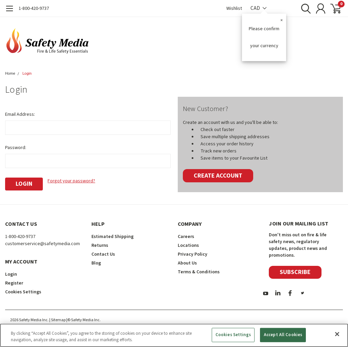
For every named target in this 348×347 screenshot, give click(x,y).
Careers (186, 236)
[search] (303, 8)
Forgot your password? (71, 181)
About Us (187, 263)
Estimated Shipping (112, 236)
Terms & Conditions (199, 272)
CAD (258, 8)
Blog (96, 263)
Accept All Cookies (283, 335)
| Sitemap (57, 320)
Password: (15, 147)
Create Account (218, 175)
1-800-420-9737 (34, 8)
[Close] (337, 334)
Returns (99, 245)
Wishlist (234, 8)
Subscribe (295, 272)
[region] (174, 335)
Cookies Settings (23, 292)
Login (27, 73)
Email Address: (20, 114)
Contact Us (103, 254)
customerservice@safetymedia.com (42, 243)
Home (10, 73)
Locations (188, 245)
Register (14, 283)
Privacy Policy (192, 254)
